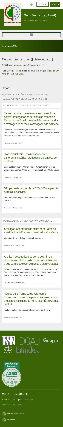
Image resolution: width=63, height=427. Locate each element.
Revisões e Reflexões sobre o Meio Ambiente (24, 94)
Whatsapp (8, 420)
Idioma (31, 4)
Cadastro (42, 4)
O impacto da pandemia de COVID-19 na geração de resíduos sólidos (31, 190)
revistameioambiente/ (13, 414)
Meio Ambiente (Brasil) (40, 15)
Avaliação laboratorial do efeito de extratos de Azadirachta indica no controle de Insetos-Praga (31, 230)
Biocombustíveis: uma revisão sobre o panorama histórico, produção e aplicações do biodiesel (30, 157)
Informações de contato (12, 405)
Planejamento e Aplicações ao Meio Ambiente (24, 99)
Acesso (55, 4)
